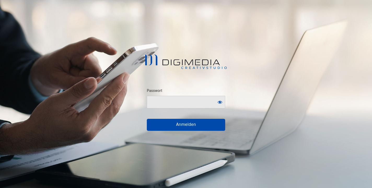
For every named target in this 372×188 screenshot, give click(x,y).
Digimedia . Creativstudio (186, 62)
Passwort (154, 91)
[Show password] (220, 102)
